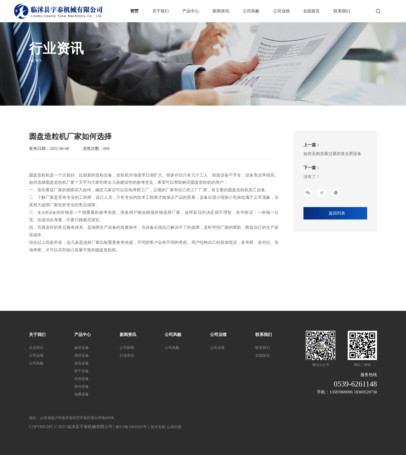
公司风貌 (251, 11)
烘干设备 (81, 371)
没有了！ (311, 176)
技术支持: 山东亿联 (166, 427)
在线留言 (311, 11)
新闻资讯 (221, 11)
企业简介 (36, 348)
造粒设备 (81, 363)
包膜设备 (81, 394)
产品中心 (190, 11)
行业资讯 (127, 355)
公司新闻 (127, 348)
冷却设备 (81, 379)
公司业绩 (281, 11)
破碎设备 (81, 348)
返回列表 (337, 213)
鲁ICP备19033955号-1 (133, 427)
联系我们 (342, 11)
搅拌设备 (81, 355)
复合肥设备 (47, 213)
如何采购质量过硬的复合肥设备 (332, 153)
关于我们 (160, 11)
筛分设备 (81, 386)
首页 (134, 11)
